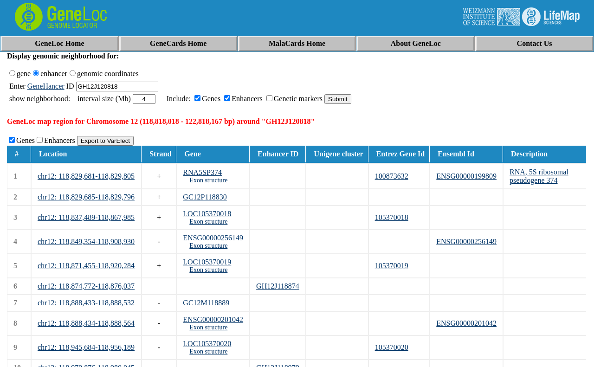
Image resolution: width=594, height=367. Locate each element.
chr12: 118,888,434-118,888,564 (86, 323)
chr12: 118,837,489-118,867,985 (86, 217)
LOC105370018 (207, 214)
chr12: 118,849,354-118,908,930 (86, 241)
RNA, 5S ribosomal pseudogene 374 (539, 176)
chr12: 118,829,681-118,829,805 (86, 176)
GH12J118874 (277, 286)
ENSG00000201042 (213, 319)
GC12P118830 (205, 197)
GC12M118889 (206, 303)
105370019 (391, 266)
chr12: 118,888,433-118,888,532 (86, 303)
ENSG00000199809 (466, 176)
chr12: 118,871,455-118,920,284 (86, 266)
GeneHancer (46, 86)
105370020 (391, 347)
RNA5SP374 (202, 172)
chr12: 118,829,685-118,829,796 (86, 197)
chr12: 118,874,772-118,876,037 (86, 286)
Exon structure (208, 180)
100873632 (391, 176)
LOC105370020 (207, 344)
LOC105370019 (207, 262)
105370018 (391, 217)
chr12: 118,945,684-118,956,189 (86, 347)
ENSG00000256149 (213, 238)
